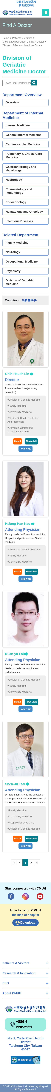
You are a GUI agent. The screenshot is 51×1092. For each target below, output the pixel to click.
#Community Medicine (19, 412)
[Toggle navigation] (45, 12)
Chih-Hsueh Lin (17, 374)
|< (14, 862)
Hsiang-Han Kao (17, 523)
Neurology (13, 252)
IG (25, 896)
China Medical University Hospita (25, 1009)
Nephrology (14, 179)
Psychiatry (13, 271)
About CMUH (11, 993)
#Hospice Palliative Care (20, 822)
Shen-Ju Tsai (15, 784)
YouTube (40, 896)
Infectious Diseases (19, 221)
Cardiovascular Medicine (23, 144)
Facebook (11, 896)
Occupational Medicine (22, 261)
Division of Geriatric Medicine (20, 282)
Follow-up (25, 448)
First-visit (31, 441)
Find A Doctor (36, 41)
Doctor (34, 82)
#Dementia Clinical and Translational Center (20, 430)
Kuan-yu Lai (14, 654)
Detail (17, 441)
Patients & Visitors (15, 963)
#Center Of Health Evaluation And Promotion (23, 420)
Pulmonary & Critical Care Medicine (24, 155)
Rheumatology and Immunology (19, 191)
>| (37, 862)
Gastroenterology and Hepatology (21, 168)
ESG (5, 983)
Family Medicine (17, 242)
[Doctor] (19, 83)
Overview (12, 102)
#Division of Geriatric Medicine (24, 399)
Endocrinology (16, 202)
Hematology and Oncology (24, 211)
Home (5, 38)
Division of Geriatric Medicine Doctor (22, 45)
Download (27, 922)
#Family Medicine (17, 406)
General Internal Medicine (23, 135)
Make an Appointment (14, 41)
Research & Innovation (18, 973)
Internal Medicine (18, 125)
